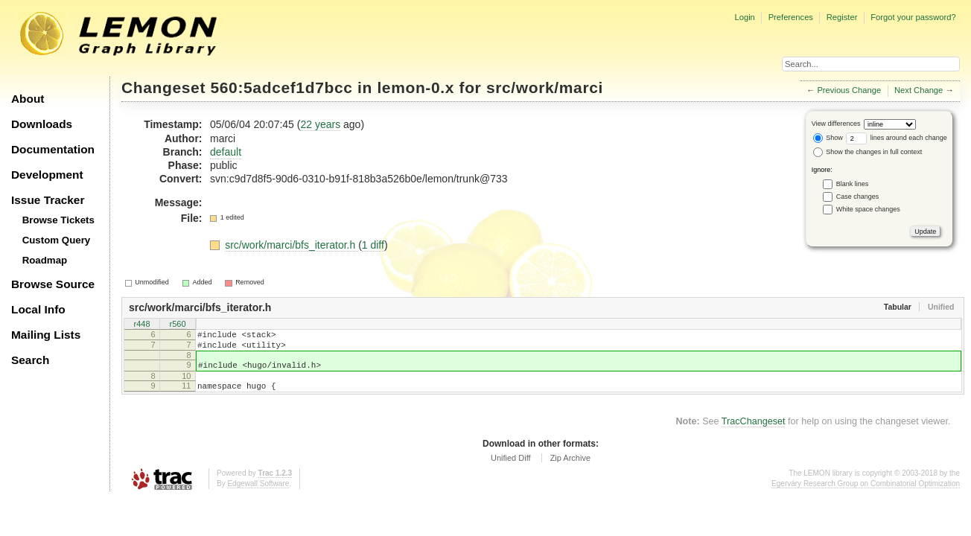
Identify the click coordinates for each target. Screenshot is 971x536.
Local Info (38, 309)
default (225, 152)
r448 (141, 324)
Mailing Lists (45, 334)
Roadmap (45, 260)
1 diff (373, 245)
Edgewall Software (258, 495)
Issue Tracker (47, 200)
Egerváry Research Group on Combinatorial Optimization (865, 495)
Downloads (41, 124)
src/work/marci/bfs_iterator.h (291, 245)
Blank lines (852, 184)
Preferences (790, 17)
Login (744, 17)
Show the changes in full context (868, 152)
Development (47, 174)
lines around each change (896, 137)
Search (30, 360)
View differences (836, 123)
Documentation (53, 149)
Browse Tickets (58, 220)
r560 (177, 324)
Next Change (918, 90)
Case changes (857, 196)
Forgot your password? (912, 17)
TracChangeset (754, 432)
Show (828, 137)
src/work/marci (544, 87)
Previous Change (849, 90)
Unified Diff (511, 469)
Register (842, 17)
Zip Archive (570, 469)
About (27, 98)
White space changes (868, 209)
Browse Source (53, 284)
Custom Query (56, 240)
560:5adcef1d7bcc (282, 87)
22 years (320, 124)
